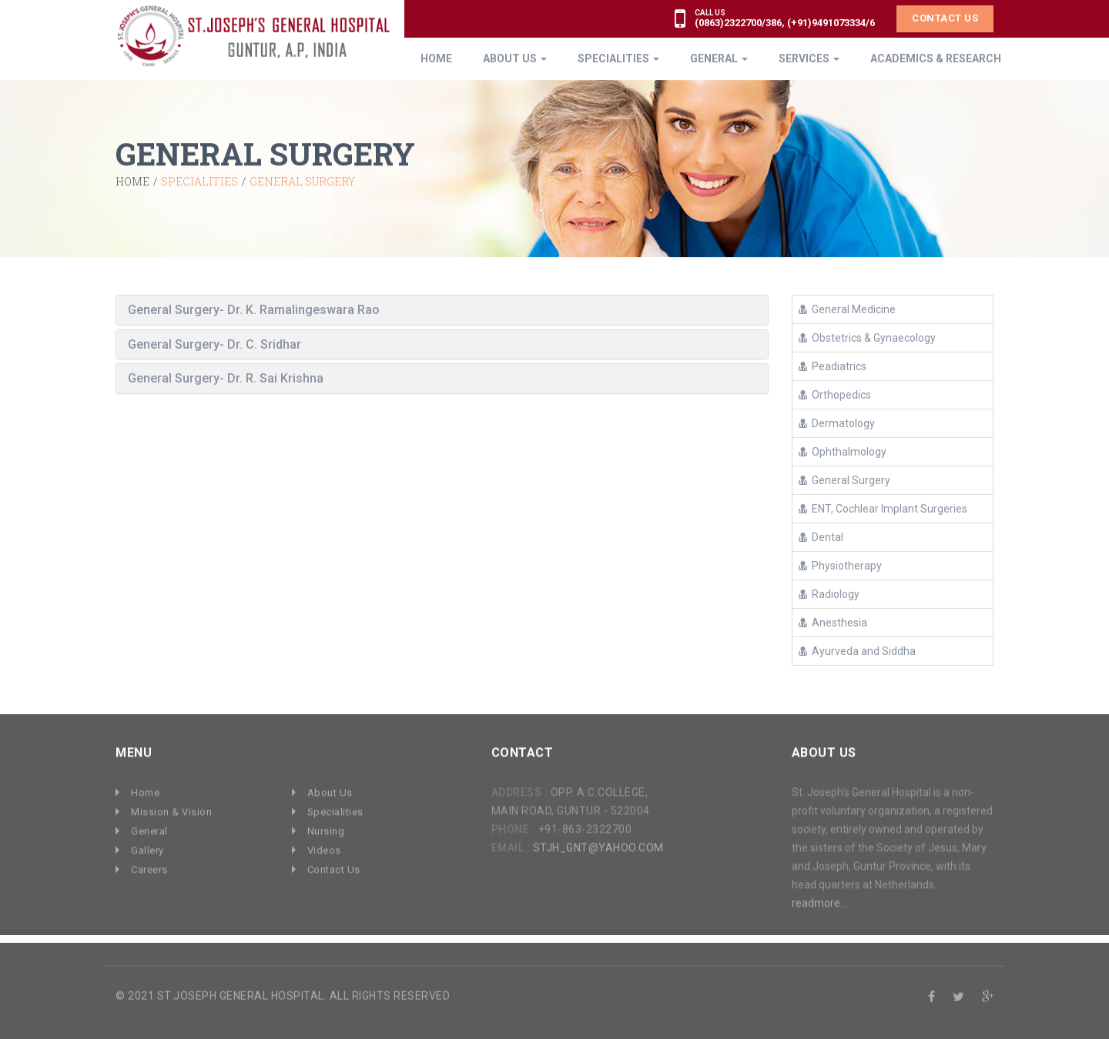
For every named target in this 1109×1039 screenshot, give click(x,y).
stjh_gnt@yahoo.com (598, 843)
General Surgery (844, 479)
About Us (330, 788)
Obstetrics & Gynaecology (867, 337)
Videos (324, 846)
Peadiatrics (832, 365)
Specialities (335, 807)
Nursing (326, 827)
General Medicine (847, 308)
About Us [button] (515, 58)
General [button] (719, 58)
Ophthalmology (842, 451)
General (149, 827)
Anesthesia (833, 622)
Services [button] (809, 58)
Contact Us (945, 17)
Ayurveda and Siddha (857, 650)
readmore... (819, 899)
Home (132, 182)
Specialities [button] (618, 58)
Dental (821, 536)
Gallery (147, 846)
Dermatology (837, 422)
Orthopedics (835, 394)
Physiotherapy (840, 565)
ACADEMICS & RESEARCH (935, 58)
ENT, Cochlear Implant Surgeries (883, 508)
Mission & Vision (171, 807)
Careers (149, 865)
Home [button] (436, 58)
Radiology (829, 593)
